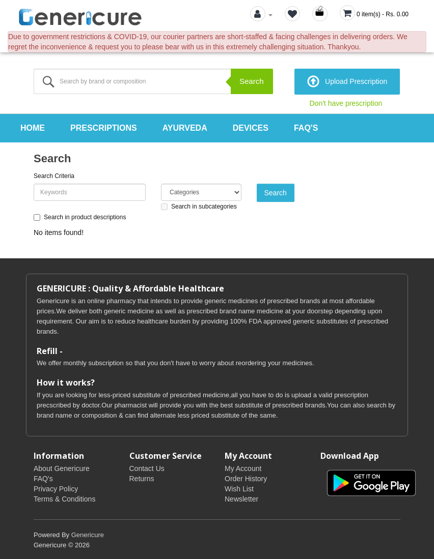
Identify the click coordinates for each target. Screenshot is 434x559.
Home (32, 127)
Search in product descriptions (80, 215)
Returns (141, 477)
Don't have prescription (346, 102)
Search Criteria (54, 174)
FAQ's (306, 127)
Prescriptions (103, 127)
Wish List (239, 487)
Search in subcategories (199, 205)
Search (251, 81)
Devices (250, 127)
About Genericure (62, 467)
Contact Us (147, 467)
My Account (243, 467)
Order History (246, 477)
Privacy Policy (56, 487)
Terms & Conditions (64, 497)
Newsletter (241, 497)
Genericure (87, 533)
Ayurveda (184, 127)
